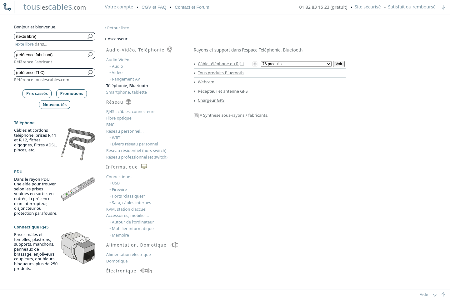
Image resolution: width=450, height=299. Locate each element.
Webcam (206, 82)
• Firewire (118, 189)
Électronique (121, 271)
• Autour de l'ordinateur (131, 222)
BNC (110, 124)
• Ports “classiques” (127, 196)
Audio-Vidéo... (119, 59)
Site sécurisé (368, 7)
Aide (424, 294)
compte (119, 7)
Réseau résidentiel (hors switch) (136, 150)
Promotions (71, 93)
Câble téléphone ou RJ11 (221, 63)
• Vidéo (116, 72)
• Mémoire (119, 235)
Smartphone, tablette (126, 92)
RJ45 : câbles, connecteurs (130, 111)
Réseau (114, 102)
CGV (154, 7)
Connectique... (120, 176)
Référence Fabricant (33, 62)
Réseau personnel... (125, 131)
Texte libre (24, 44)
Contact (192, 7)
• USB (114, 183)
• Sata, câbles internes (130, 202)
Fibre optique (119, 118)
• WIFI (115, 137)
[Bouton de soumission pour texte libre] (90, 36)
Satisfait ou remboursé (412, 7)
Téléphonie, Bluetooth (127, 85)
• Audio (116, 66)
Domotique (117, 261)
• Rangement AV (124, 79)
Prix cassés (37, 93)
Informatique (122, 167)
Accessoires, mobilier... (127, 215)
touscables (54, 6)
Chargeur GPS (211, 100)
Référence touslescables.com (41, 79)
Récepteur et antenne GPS (223, 91)
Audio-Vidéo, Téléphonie (135, 50)
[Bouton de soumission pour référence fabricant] (90, 55)
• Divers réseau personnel (133, 144)
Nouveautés (55, 104)
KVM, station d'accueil (127, 209)
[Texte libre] (50, 36)
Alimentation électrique (128, 254)
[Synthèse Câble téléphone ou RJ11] (255, 63)
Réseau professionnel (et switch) (137, 157)
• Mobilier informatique (131, 228)
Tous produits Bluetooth (221, 73)
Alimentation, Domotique (136, 245)
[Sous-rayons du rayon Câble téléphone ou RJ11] (296, 64)
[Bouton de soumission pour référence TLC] (90, 72)
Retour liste (118, 28)
